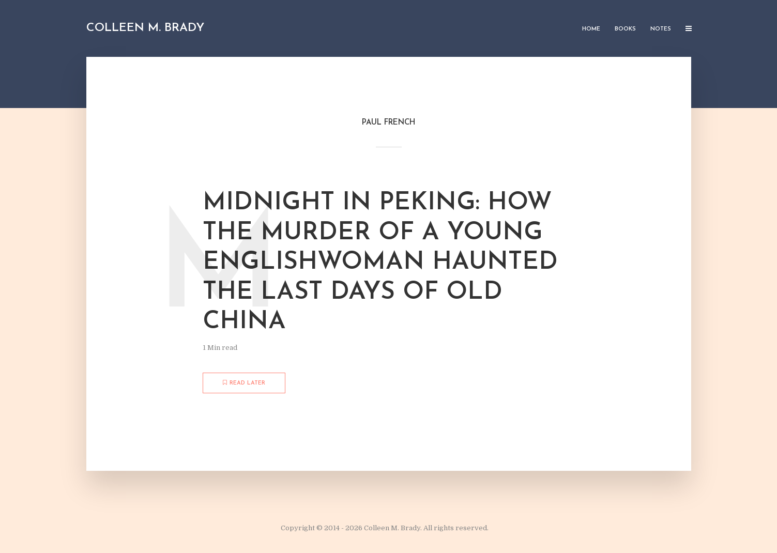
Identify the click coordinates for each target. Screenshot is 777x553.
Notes (660, 29)
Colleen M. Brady (145, 28)
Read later (244, 383)
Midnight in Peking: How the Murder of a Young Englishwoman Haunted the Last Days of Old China (380, 262)
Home (591, 29)
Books (625, 29)
